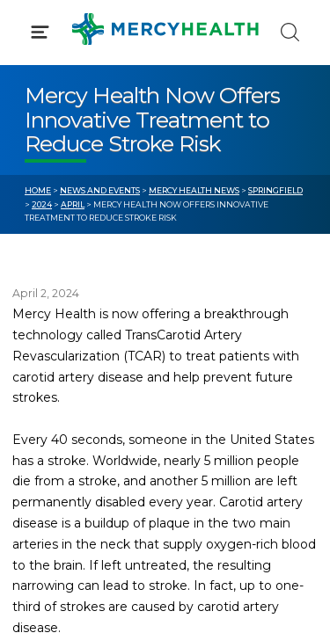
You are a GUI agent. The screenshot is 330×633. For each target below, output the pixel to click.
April (72, 204)
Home (38, 190)
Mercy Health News (194, 190)
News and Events (100, 190)
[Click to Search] (290, 32)
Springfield (275, 190)
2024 (42, 204)
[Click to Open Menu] (40, 32)
